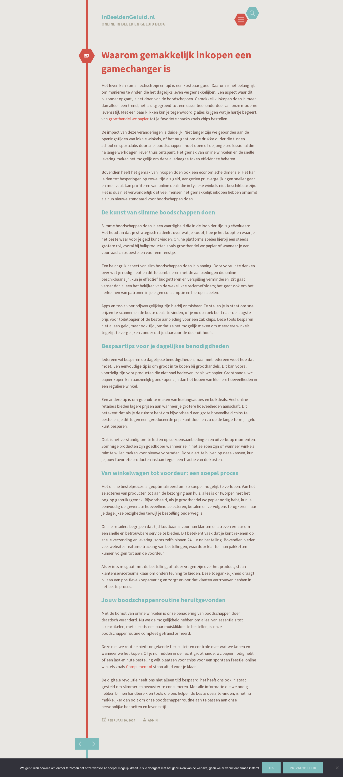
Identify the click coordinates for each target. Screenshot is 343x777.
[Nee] (337, 767)
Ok (271, 767)
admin (153, 720)
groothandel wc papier (129, 119)
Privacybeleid (303, 767)
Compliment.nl (139, 666)
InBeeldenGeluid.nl (128, 17)
